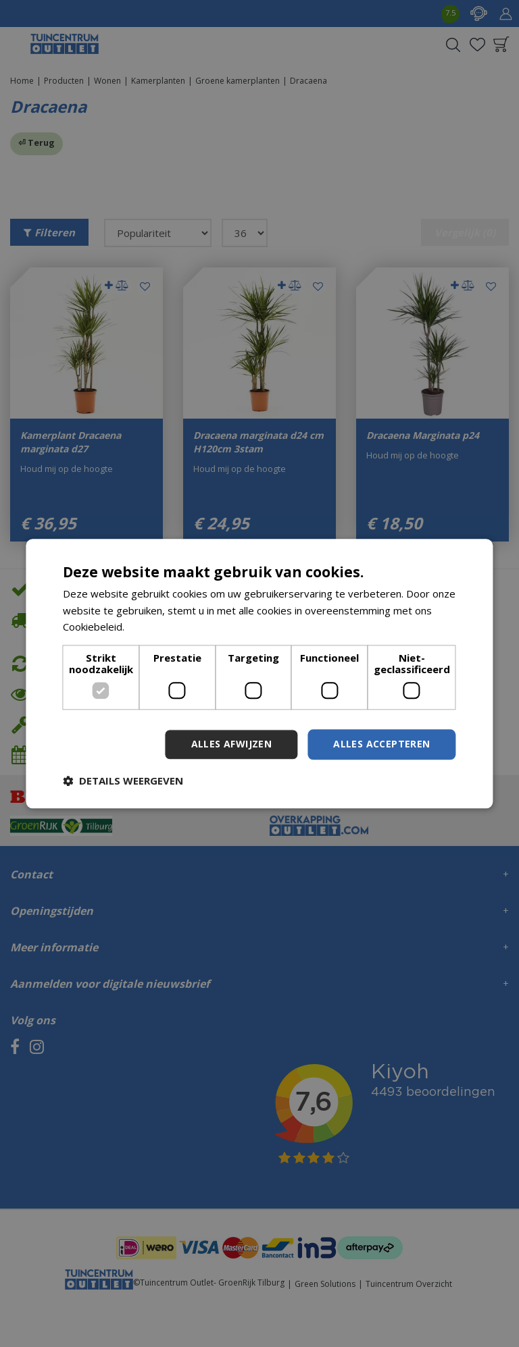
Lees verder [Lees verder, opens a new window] (155, 627)
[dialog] (259, 673)
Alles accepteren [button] (381, 743)
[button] (123, 780)
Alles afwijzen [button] (231, 743)
